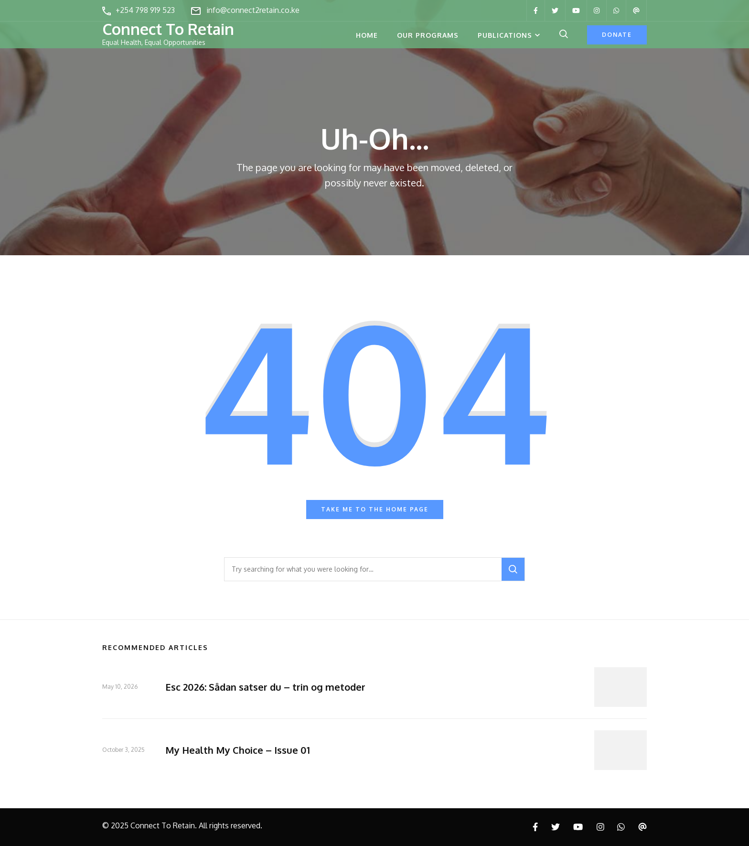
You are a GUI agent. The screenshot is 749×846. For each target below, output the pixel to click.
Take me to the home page (374, 509)
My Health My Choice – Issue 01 (237, 750)
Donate (617, 34)
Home (367, 35)
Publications (505, 35)
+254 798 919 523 (145, 10)
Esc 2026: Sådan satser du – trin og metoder (265, 687)
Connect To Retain (168, 29)
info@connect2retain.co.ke (253, 10)
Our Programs (428, 35)
